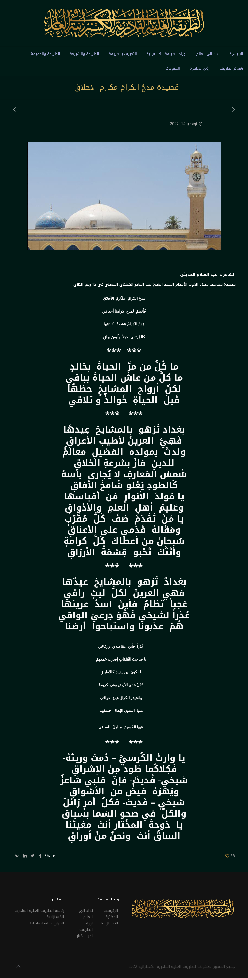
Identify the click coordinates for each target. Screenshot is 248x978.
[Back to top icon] (18, 966)
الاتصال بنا (109, 923)
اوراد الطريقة (86, 926)
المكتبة (112, 917)
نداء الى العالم (86, 914)
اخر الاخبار (85, 935)
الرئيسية (111, 910)
